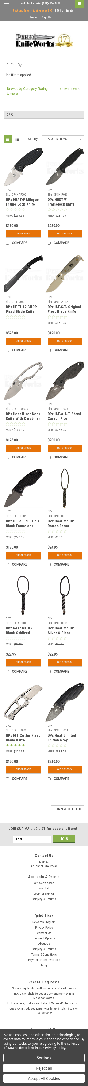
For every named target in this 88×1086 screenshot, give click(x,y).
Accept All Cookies (44, 1078)
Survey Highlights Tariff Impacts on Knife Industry (44, 988)
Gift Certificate (63, 10)
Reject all (44, 1068)
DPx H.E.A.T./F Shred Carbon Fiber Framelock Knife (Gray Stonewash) (64, 421)
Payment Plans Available (44, 960)
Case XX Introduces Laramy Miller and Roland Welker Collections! (44, 1011)
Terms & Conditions (44, 954)
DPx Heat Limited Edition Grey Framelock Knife (62, 740)
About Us (44, 943)
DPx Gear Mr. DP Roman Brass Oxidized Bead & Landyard (61, 528)
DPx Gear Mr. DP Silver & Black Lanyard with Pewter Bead (65, 635)
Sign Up (46, 17)
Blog (44, 965)
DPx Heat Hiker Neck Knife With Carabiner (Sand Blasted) (23, 419)
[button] (44, 91)
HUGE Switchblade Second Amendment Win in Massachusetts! (44, 996)
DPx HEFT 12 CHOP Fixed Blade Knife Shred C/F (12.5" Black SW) (21, 314)
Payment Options (44, 938)
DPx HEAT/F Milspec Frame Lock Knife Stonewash (22, 204)
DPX (8, 190)
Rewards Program (44, 922)
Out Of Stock (23, 233)
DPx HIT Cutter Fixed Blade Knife (23, 737)
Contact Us (44, 933)
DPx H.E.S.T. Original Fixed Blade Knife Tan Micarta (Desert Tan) (64, 314)
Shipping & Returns (44, 899)
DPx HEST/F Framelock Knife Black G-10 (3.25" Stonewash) (62, 206)
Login (33, 17)
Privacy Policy (44, 927)
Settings (44, 1057)
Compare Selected (67, 809)
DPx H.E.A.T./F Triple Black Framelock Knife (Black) (22, 526)
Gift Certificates (44, 883)
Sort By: (33, 139)
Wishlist (44, 888)
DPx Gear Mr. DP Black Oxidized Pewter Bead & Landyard (19, 635)
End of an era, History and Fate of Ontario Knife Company (44, 1003)
